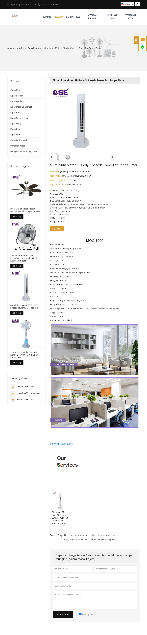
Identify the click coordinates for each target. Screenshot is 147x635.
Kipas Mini (15, 90)
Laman (47, 16)
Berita (69, 16)
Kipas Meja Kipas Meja (21, 106)
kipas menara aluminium (76, 535)
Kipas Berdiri (16, 95)
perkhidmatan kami (61, 443)
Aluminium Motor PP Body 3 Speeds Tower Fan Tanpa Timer (25, 306)
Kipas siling (15, 123)
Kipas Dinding (17, 101)
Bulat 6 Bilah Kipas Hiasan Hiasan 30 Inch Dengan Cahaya (25, 210)
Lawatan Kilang (92, 17)
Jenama (54, 171)
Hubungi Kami (112, 17)
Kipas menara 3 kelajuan (103, 539)
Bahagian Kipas (17, 145)
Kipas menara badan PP (75, 539)
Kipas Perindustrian (19, 140)
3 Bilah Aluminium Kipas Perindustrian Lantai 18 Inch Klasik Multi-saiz (23, 258)
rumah (10, 48)
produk (20, 48)
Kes (78, 16)
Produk (58, 16)
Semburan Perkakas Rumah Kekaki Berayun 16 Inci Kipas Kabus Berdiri (24, 355)
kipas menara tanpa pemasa (105, 535)
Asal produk (56, 175)
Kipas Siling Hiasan (19, 118)
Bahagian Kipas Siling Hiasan (24, 151)
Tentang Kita (130, 17)
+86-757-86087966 (25, 399)
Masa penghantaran (60, 180)
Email (57, 228)
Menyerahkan (63, 614)
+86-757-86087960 (50, 4)
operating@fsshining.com (23, 4)
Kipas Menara (34, 48)
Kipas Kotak (15, 112)
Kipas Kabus (16, 129)
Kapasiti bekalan (58, 184)
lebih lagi (17, 216)
